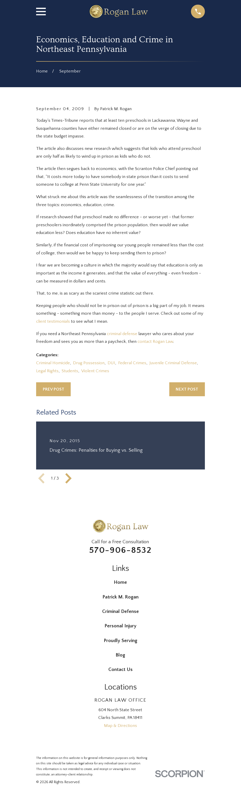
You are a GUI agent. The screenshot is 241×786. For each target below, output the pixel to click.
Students (70, 371)
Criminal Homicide (53, 363)
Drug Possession (89, 363)
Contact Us (120, 669)
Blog (120, 655)
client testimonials (53, 321)
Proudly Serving (120, 640)
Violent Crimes (95, 371)
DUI (111, 363)
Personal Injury (120, 626)
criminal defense (122, 333)
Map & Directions (120, 725)
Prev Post (53, 389)
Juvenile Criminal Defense (173, 363)
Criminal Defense (120, 611)
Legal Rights (47, 371)
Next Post (187, 389)
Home (120, 582)
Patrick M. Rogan (120, 597)
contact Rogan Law (155, 341)
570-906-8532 (120, 550)
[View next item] (68, 478)
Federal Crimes (132, 363)
